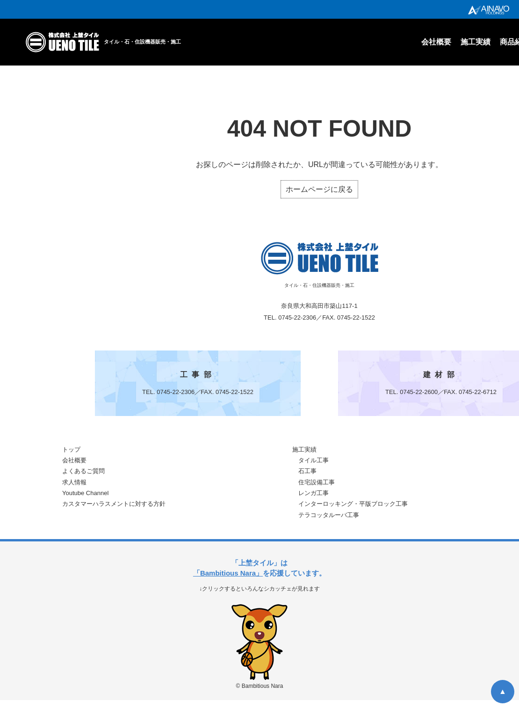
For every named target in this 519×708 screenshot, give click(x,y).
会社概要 (436, 42)
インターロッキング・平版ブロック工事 (353, 503)
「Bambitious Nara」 (228, 573)
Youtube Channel (85, 492)
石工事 (307, 470)
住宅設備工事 (316, 482)
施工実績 (475, 42)
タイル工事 (313, 460)
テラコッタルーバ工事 (328, 514)
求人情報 (74, 482)
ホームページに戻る (319, 189)
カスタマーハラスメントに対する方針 (114, 503)
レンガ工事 (313, 492)
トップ (71, 449)
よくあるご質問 (83, 470)
